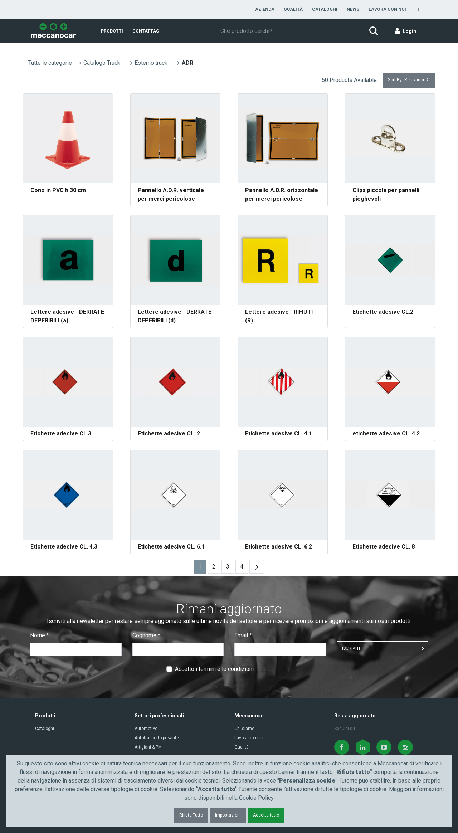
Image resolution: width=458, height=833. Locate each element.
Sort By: (409, 80)
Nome (39, 635)
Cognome (146, 635)
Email (243, 635)
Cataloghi (44, 728)
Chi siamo (244, 728)
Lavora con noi (248, 737)
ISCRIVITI (351, 648)
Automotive (146, 728)
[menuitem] (264, 9)
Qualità (241, 747)
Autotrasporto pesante (157, 737)
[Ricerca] (289, 31)
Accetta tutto (266, 815)
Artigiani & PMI (149, 747)
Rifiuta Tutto (191, 815)
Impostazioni (228, 815)
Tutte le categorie (50, 62)
